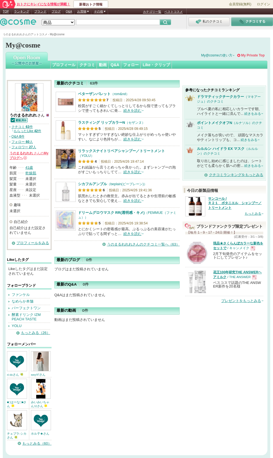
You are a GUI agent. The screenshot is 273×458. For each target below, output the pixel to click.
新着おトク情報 (91, 4)
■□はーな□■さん (16, 404)
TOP (6, 11)
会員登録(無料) (240, 4)
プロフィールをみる (32, 243)
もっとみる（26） (35, 333)
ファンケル (21, 295)
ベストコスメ (173, 11)
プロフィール (63, 65)
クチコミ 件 (22, 127)
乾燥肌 (30, 173)
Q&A (69, 11)
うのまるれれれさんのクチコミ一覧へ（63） (143, 244)
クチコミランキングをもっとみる (236, 175)
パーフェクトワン (26, 308)
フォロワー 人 (23, 147)
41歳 (29, 167)
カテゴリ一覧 (152, 11)
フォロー (131, 65)
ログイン (263, 4)
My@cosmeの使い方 (216, 55)
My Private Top (253, 55)
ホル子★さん (40, 433)
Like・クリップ (156, 65)
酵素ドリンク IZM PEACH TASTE (26, 317)
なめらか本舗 (22, 301)
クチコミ (87, 65)
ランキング (21, 11)
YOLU (16, 326)
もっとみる (253, 214)
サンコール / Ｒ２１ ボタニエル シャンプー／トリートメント (235, 203)
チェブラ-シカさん (16, 435)
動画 (103, 65)
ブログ (56, 11)
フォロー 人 (22, 142)
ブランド (40, 11)
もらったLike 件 (27, 131)
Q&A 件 (18, 136)
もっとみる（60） (37, 443)
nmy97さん (38, 374)
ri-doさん (15, 374)
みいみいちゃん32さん (40, 404)
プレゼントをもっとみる (241, 301)
